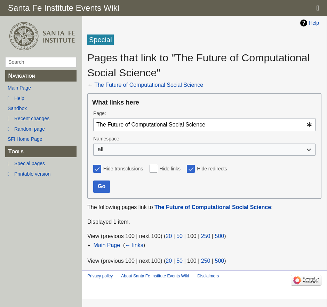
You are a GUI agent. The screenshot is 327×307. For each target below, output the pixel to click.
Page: (99, 113)
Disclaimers (208, 276)
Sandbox (17, 108)
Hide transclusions (123, 168)
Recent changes (31, 118)
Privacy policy (100, 276)
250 (205, 236)
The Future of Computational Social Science (148, 85)
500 (219, 236)
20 (169, 236)
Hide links (170, 168)
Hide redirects (212, 168)
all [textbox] (100, 149)
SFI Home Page (25, 139)
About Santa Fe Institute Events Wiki (155, 276)
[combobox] (204, 124)
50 (179, 236)
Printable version (32, 174)
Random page (29, 129)
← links (134, 245)
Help (19, 98)
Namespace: (107, 138)
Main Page (19, 88)
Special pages (29, 163)
